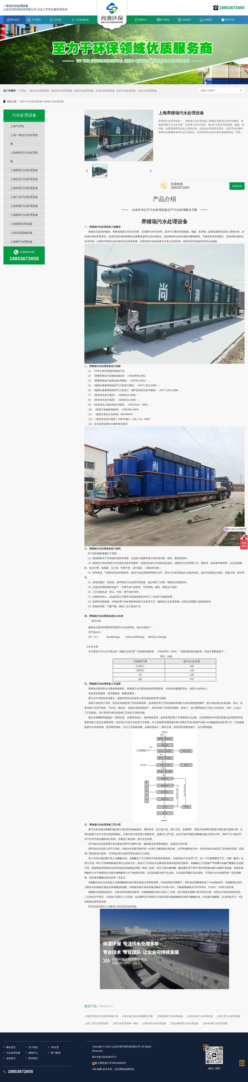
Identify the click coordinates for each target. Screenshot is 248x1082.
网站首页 (14, 19)
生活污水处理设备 (105, 90)
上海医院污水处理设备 (24, 170)
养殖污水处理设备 (54, 101)
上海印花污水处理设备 (154, 1023)
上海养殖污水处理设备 (24, 205)
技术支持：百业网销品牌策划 (118, 1069)
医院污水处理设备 (84, 90)
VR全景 (57, 19)
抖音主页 (229, 19)
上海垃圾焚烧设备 (21, 232)
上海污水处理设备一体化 (125, 1023)
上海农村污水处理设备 (24, 188)
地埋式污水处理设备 (62, 90)
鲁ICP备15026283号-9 (104, 1057)
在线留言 (186, 19)
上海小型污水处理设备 (228, 1016)
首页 (22, 101)
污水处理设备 (82, 19)
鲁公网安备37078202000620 (110, 1063)
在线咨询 (237, 186)
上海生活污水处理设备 (24, 179)
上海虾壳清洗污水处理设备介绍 (101, 1016)
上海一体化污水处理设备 (24, 139)
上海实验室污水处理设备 (169, 1016)
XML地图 (97, 1069)
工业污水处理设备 (147, 90)
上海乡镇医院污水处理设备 (183, 1023)
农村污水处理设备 (126, 90)
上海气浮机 (17, 126)
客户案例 (164, 19)
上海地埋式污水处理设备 (24, 157)
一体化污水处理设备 (38, 90)
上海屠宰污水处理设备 (24, 214)
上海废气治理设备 (21, 241)
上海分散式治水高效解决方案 (137, 1016)
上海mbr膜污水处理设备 (215, 1023)
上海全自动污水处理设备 (199, 1016)
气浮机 (22, 90)
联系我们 (208, 19)
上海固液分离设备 (21, 223)
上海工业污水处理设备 (24, 197)
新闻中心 (142, 19)
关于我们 (36, 19)
